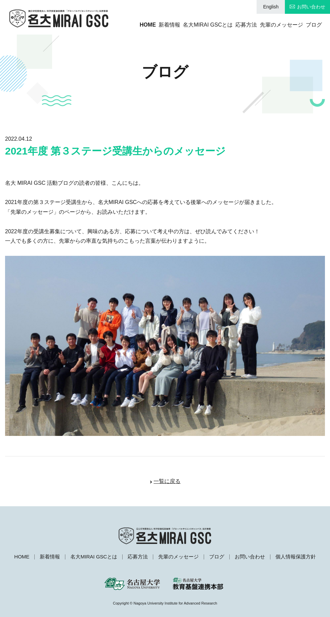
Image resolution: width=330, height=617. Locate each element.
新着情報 (148, 25)
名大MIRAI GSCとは (192, 25)
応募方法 (235, 25)
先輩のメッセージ (276, 25)
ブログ (314, 25)
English (270, 6)
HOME (121, 25)
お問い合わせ (311, 6)
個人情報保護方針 (295, 556)
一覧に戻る (167, 481)
